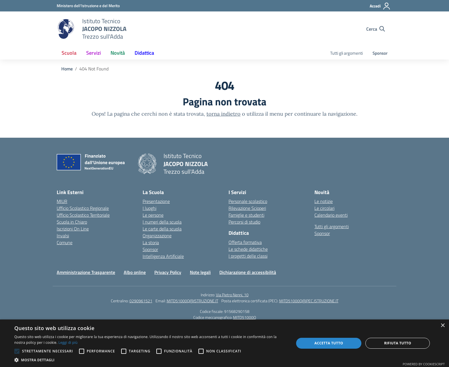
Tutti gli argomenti (346, 53)
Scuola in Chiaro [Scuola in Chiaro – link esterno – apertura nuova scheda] (72, 221)
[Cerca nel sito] (376, 29)
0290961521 (140, 301)
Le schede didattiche (248, 249)
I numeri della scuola (162, 221)
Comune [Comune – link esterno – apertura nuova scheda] (64, 242)
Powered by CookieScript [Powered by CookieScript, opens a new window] (424, 364)
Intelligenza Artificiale (163, 256)
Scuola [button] (69, 53)
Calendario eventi (331, 215)
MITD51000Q (244, 317)
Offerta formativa (245, 242)
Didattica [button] (144, 53)
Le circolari (324, 208)
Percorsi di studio (244, 221)
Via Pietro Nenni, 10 (232, 295)
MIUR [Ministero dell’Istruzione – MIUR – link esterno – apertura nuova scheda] (62, 201)
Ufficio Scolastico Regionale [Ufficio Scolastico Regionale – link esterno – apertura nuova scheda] (83, 208)
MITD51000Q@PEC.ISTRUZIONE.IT (308, 301)
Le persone (153, 215)
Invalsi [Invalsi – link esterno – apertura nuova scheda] (63, 235)
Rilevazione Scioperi (247, 208)
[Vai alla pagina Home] (67, 68)
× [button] (442, 325)
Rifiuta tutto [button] (397, 343)
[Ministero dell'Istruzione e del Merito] (88, 6)
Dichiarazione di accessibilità (247, 272)
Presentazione (156, 201)
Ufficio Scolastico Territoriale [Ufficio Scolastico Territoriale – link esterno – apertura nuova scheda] (83, 215)
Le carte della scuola (162, 228)
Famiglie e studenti (246, 215)
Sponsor (380, 53)
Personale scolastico (248, 201)
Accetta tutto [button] (328, 343)
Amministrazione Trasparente (86, 272)
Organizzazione (157, 235)
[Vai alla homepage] (66, 29)
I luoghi (149, 208)
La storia (151, 242)
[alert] (224, 343)
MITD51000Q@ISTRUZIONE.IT (192, 301)
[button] (150, 360)
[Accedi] (380, 6)
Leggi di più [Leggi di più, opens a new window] (68, 342)
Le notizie (323, 201)
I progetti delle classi (248, 255)
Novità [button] (118, 53)
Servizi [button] (93, 53)
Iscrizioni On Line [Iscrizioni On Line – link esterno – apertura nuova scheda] (73, 228)
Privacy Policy (167, 272)
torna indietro (223, 114)
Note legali (200, 272)
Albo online (135, 272)
